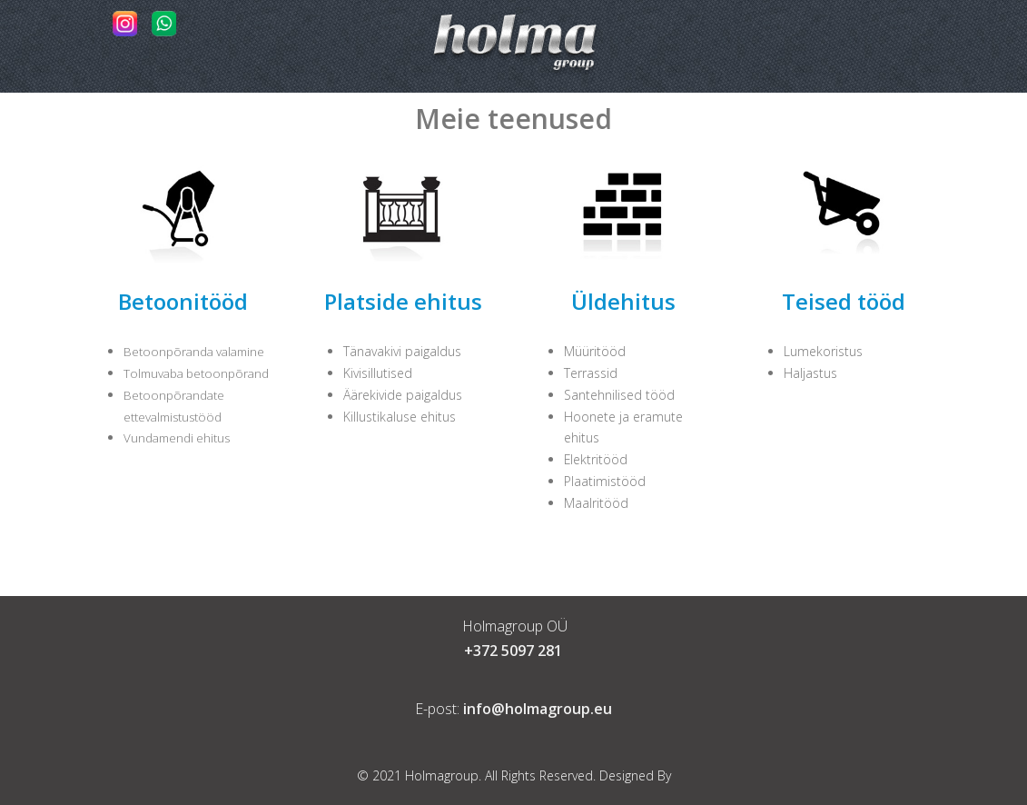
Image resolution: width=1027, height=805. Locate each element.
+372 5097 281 (513, 651)
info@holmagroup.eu (537, 709)
